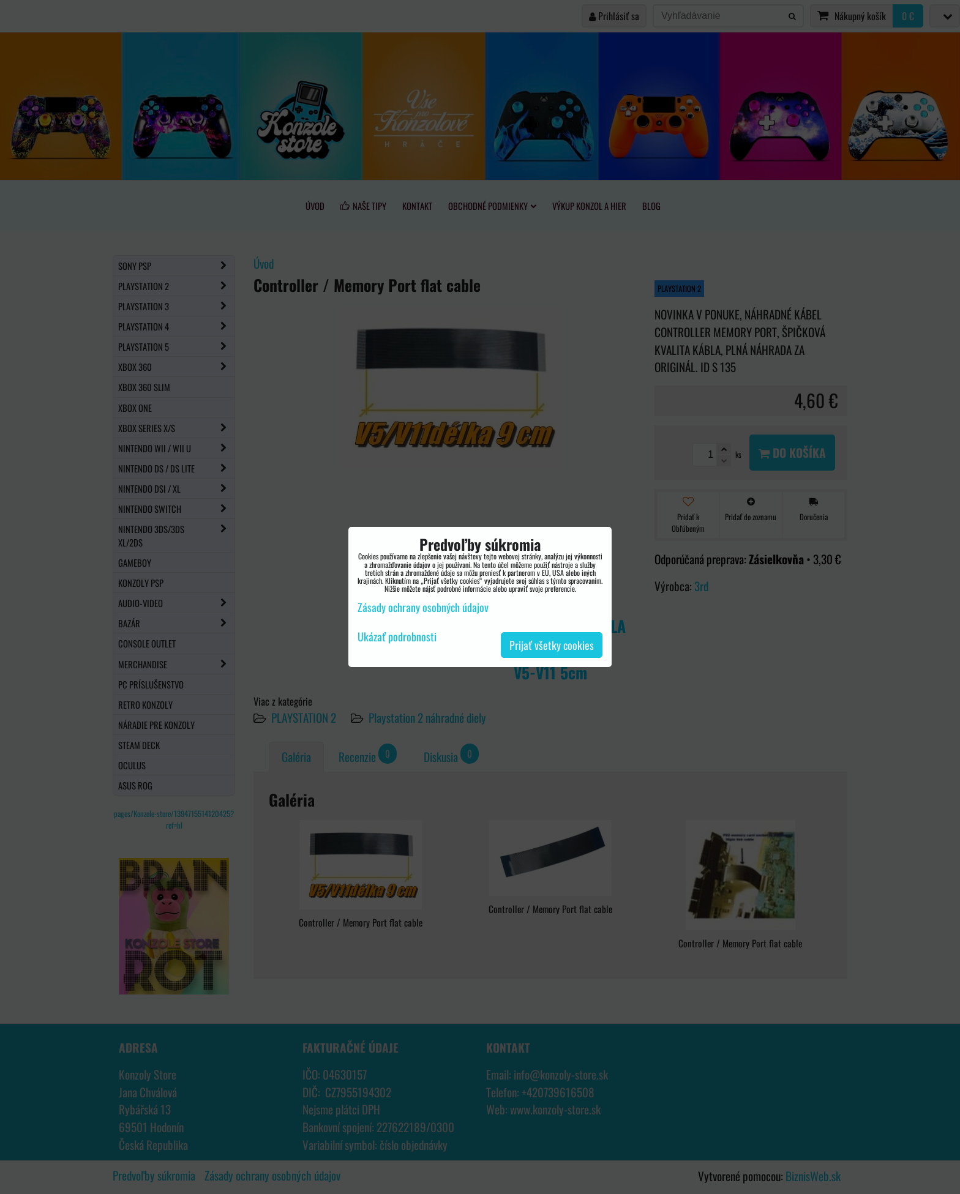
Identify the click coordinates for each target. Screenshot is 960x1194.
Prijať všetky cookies (551, 645)
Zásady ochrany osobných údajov (423, 607)
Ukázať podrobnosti (397, 637)
